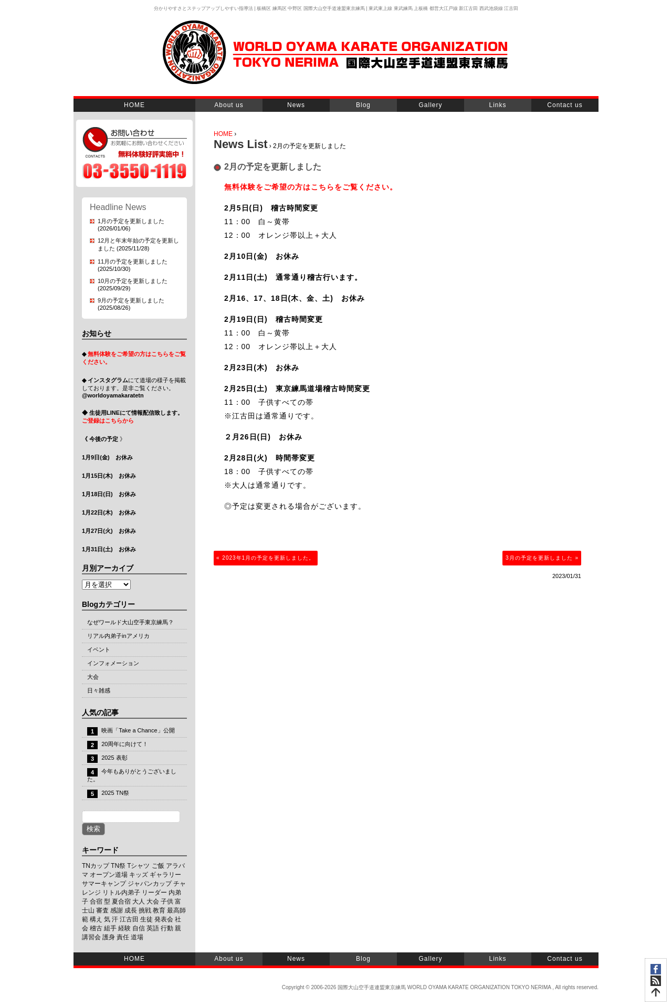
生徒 (146, 919)
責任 (123, 937)
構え (96, 919)
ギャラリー (165, 874)
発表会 (163, 919)
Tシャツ (138, 865)
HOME (134, 105)
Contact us (564, 105)
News (296, 105)
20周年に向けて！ (124, 744)
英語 (152, 928)
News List (241, 144)
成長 (130, 910)
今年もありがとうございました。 (131, 775)
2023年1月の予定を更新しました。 (268, 558)
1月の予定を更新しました (131, 221)
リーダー (154, 892)
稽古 (96, 928)
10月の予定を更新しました (132, 281)
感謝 (116, 910)
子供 (167, 901)
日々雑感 (98, 690)
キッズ (138, 874)
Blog (363, 105)
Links (497, 105)
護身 (108, 937)
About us (228, 105)
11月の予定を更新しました (132, 261)
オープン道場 (109, 874)
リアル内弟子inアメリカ (118, 636)
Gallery (430, 105)
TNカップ (95, 865)
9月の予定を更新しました (131, 300)
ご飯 (158, 865)
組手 (110, 928)
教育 (159, 910)
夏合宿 (121, 901)
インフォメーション (113, 663)
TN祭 (118, 865)
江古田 (129, 919)
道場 (137, 937)
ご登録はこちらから (108, 420)
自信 (138, 928)
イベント (98, 649)
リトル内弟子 (121, 892)
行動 (167, 928)
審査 (102, 910)
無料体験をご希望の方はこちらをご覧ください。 (310, 187)
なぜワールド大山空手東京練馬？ (130, 622)
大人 (138, 901)
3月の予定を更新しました (539, 558)
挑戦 (145, 910)
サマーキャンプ (104, 883)
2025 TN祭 (115, 793)
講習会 (91, 937)
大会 (93, 677)
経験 (124, 928)
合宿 (96, 901)
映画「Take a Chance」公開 (137, 730)
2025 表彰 (114, 757)
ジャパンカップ (150, 883)
